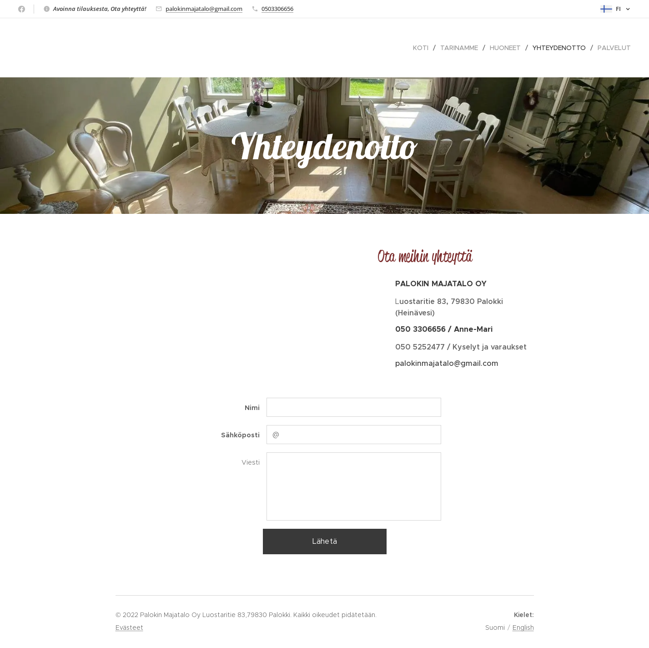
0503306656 (277, 9)
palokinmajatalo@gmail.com (204, 9)
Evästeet (129, 627)
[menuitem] (423, 47)
